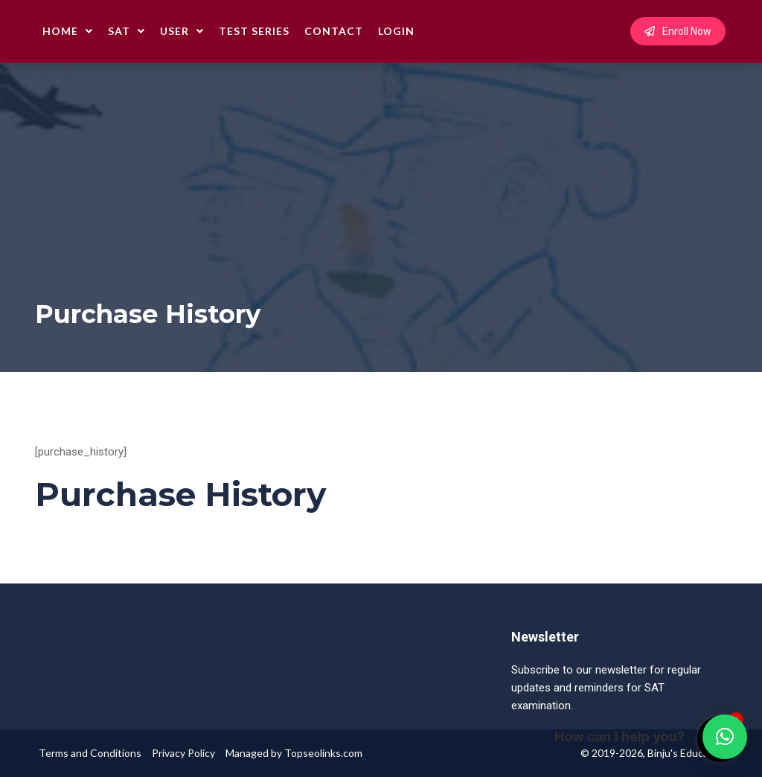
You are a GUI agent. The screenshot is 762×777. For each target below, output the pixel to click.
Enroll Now (677, 31)
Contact (333, 31)
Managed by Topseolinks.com (293, 752)
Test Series (254, 31)
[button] (724, 736)
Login (396, 31)
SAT (126, 31)
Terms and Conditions (90, 752)
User (182, 31)
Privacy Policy (183, 752)
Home (67, 31)
